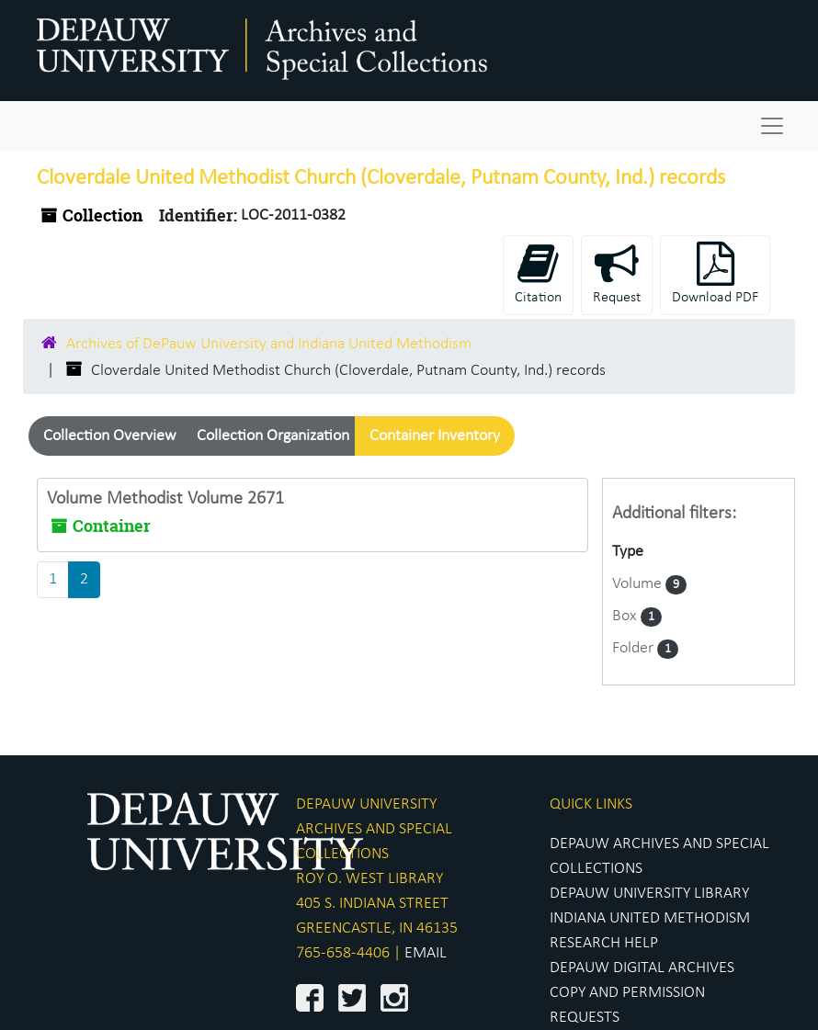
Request (617, 273)
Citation (538, 273)
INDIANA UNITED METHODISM (650, 918)
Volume (638, 584)
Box (626, 616)
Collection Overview (109, 436)
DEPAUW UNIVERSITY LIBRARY (649, 893)
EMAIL (425, 953)
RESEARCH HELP (604, 943)
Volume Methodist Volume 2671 (165, 499)
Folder (634, 648)
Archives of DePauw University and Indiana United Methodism (268, 344)
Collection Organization (273, 436)
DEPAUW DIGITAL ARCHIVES (642, 968)
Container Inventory (434, 436)
